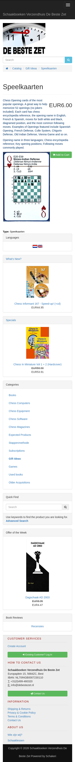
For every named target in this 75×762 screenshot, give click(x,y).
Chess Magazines (19, 426)
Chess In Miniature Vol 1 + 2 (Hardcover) (37, 364)
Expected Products (20, 434)
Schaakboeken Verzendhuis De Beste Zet (34, 14)
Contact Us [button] (38, 693)
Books (12, 395)
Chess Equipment (19, 411)
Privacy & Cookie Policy (22, 712)
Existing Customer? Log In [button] (37, 654)
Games (13, 466)
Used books (16, 474)
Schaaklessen (16, 740)
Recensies (37, 626)
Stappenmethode (19, 442)
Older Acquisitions (19, 482)
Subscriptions (17, 450)
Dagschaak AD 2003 (37, 597)
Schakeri (51, 756)
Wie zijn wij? (15, 734)
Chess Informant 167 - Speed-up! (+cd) (37, 303)
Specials (11, 320)
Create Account (17, 646)
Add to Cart (61, 154)
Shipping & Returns (19, 708)
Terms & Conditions (19, 716)
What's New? (13, 258)
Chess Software (18, 418)
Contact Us (14, 720)
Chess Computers (19, 403)
